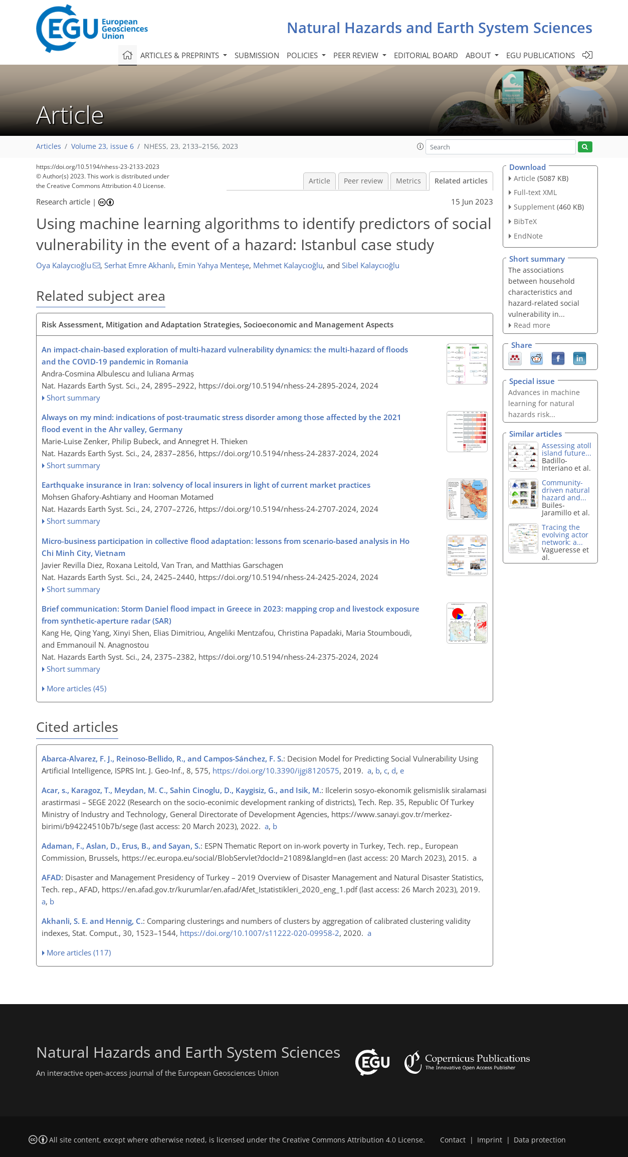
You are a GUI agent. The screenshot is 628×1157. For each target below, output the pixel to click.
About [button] (479, 55)
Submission (257, 55)
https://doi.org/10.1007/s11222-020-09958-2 (259, 933)
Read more (532, 325)
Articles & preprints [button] (180, 55)
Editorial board (426, 55)
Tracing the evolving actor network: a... (565, 534)
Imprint (489, 1139)
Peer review (363, 180)
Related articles (461, 180)
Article (319, 180)
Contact (453, 1139)
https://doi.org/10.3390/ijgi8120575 (276, 770)
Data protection (540, 1139)
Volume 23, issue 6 (102, 146)
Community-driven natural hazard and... (566, 490)
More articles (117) (79, 952)
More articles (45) (76, 688)
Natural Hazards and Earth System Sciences (439, 27)
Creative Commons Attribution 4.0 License (352, 1139)
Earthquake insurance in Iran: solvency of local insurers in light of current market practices (206, 485)
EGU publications (540, 55)
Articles (48, 146)
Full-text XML (535, 192)
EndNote (528, 236)
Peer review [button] (356, 55)
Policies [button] (303, 55)
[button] (420, 146)
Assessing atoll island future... (566, 449)
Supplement (534, 207)
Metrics (408, 180)
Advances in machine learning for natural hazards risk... (544, 403)
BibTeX (525, 221)
